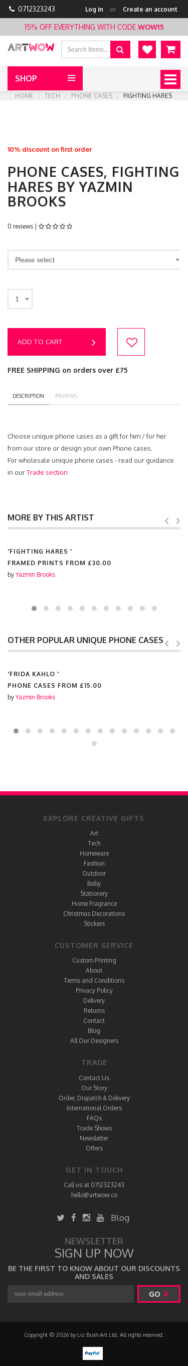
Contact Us (94, 1078)
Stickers (94, 923)
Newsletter (94, 1138)
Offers (94, 1148)
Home (24, 95)
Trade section (47, 472)
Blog (94, 1030)
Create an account (150, 9)
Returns (94, 1010)
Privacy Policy (94, 990)
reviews (66, 396)
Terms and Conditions (94, 980)
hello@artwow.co (94, 1195)
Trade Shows (94, 1128)
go (159, 1294)
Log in (94, 9)
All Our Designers (94, 1040)
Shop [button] (26, 78)
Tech (52, 95)
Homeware (94, 853)
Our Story (94, 1088)
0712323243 (36, 9)
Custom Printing (94, 960)
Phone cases (91, 95)
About (94, 970)
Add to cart (57, 342)
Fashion (94, 863)
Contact (94, 1020)
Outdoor (94, 873)
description (28, 396)
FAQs (94, 1118)
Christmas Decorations (94, 913)
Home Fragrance (94, 903)
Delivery (94, 1000)
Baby (94, 883)
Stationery (94, 893)
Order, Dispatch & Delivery (94, 1098)
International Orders (94, 1108)
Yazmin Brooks (35, 574)
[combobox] (95, 260)
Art (94, 833)
